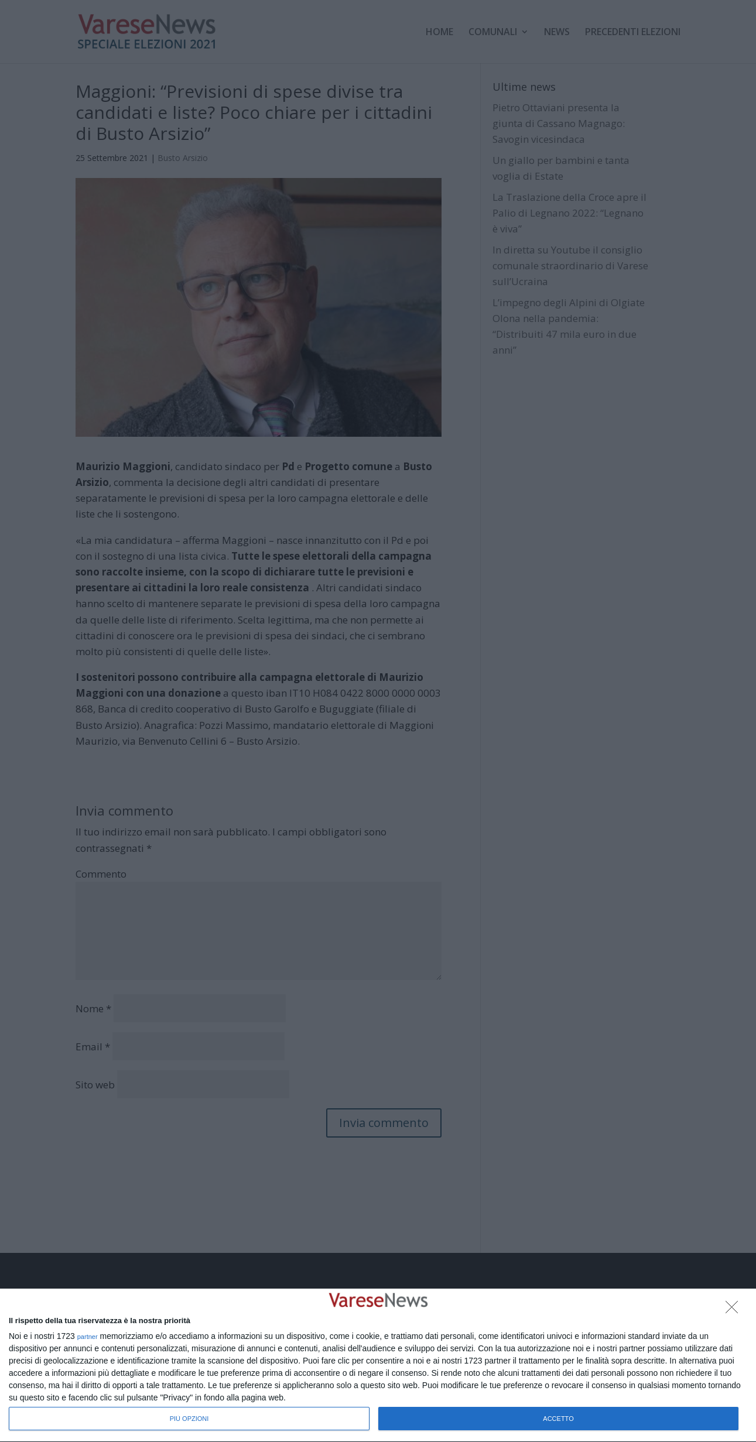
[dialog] (378, 1365)
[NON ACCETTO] (735, 1310)
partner (87, 1337)
